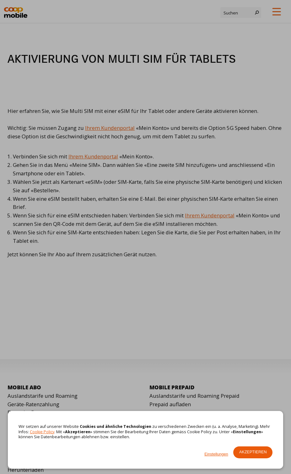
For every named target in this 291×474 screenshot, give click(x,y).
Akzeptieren (253, 452)
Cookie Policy (42, 431)
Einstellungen (216, 454)
